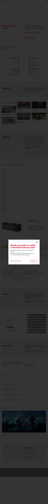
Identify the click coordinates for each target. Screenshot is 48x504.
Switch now (34, 261)
